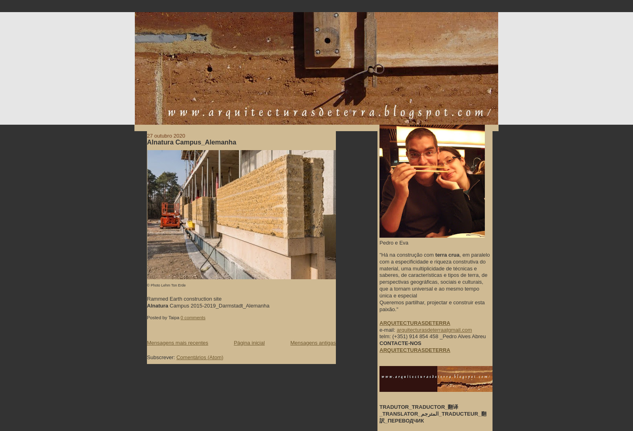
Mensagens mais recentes (177, 343)
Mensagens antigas (313, 343)
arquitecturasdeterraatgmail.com (434, 330)
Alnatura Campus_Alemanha (191, 142)
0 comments (192, 317)
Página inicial (249, 343)
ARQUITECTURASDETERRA (415, 350)
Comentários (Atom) (199, 357)
